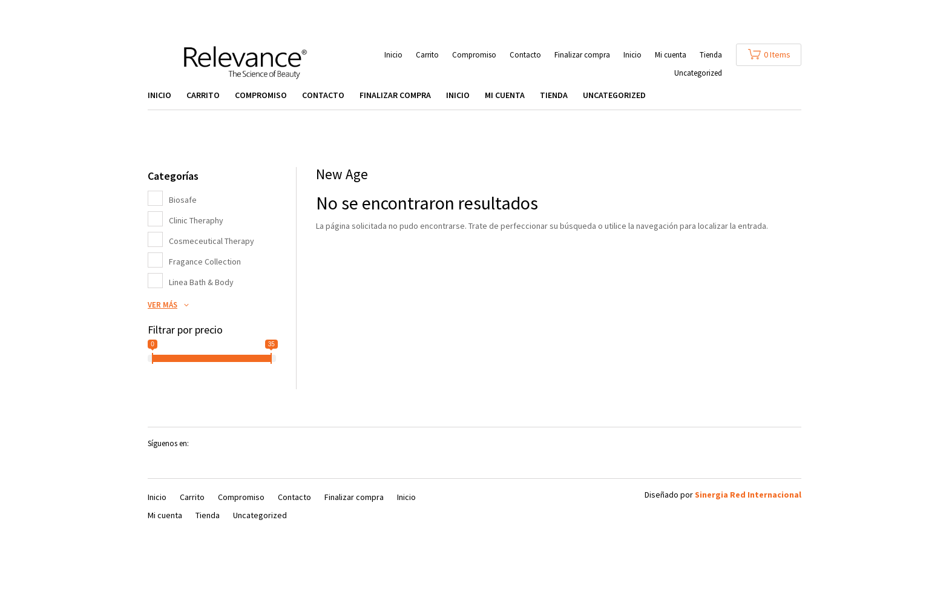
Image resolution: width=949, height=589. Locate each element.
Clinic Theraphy (196, 220)
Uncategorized (698, 73)
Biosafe (183, 199)
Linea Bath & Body (201, 282)
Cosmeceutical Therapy (211, 240)
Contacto (525, 55)
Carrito (427, 55)
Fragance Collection (205, 261)
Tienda (711, 55)
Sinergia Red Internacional (748, 494)
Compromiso (474, 55)
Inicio (393, 55)
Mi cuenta (670, 55)
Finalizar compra (582, 55)
